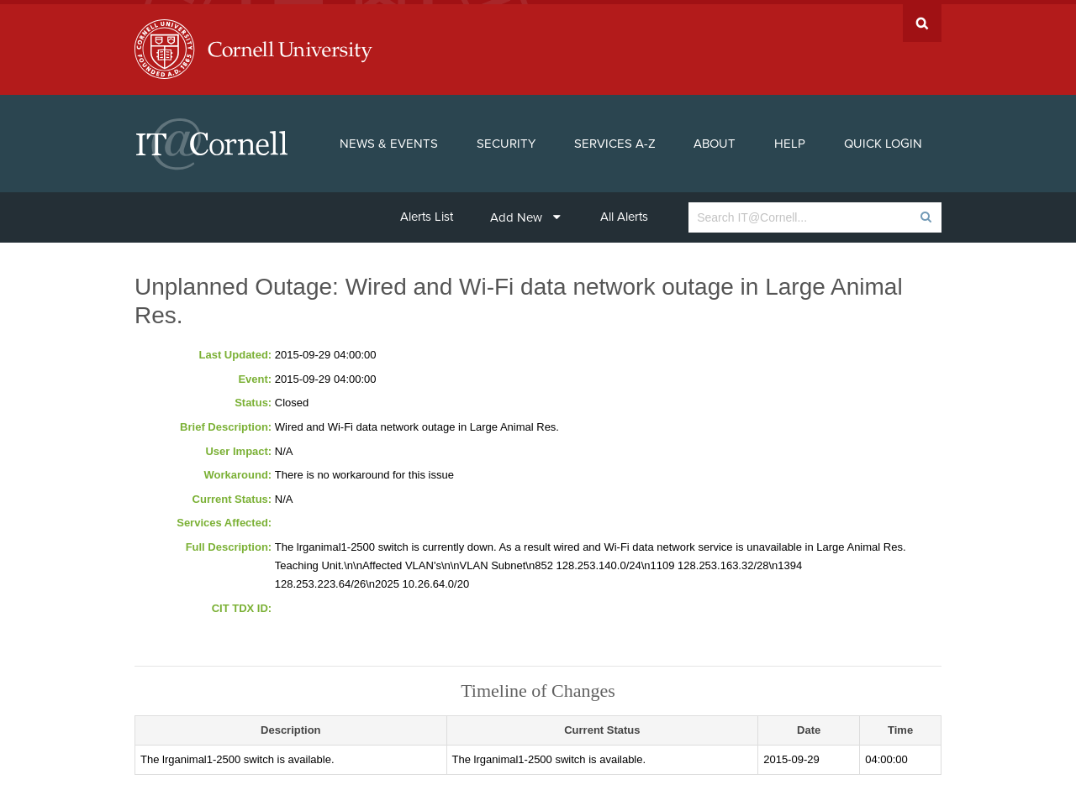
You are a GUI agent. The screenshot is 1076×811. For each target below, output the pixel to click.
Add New (525, 213)
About (715, 139)
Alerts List (426, 212)
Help (789, 139)
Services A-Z (615, 139)
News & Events (389, 139)
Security (506, 139)
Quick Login (883, 139)
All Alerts (624, 212)
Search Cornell (922, 19)
